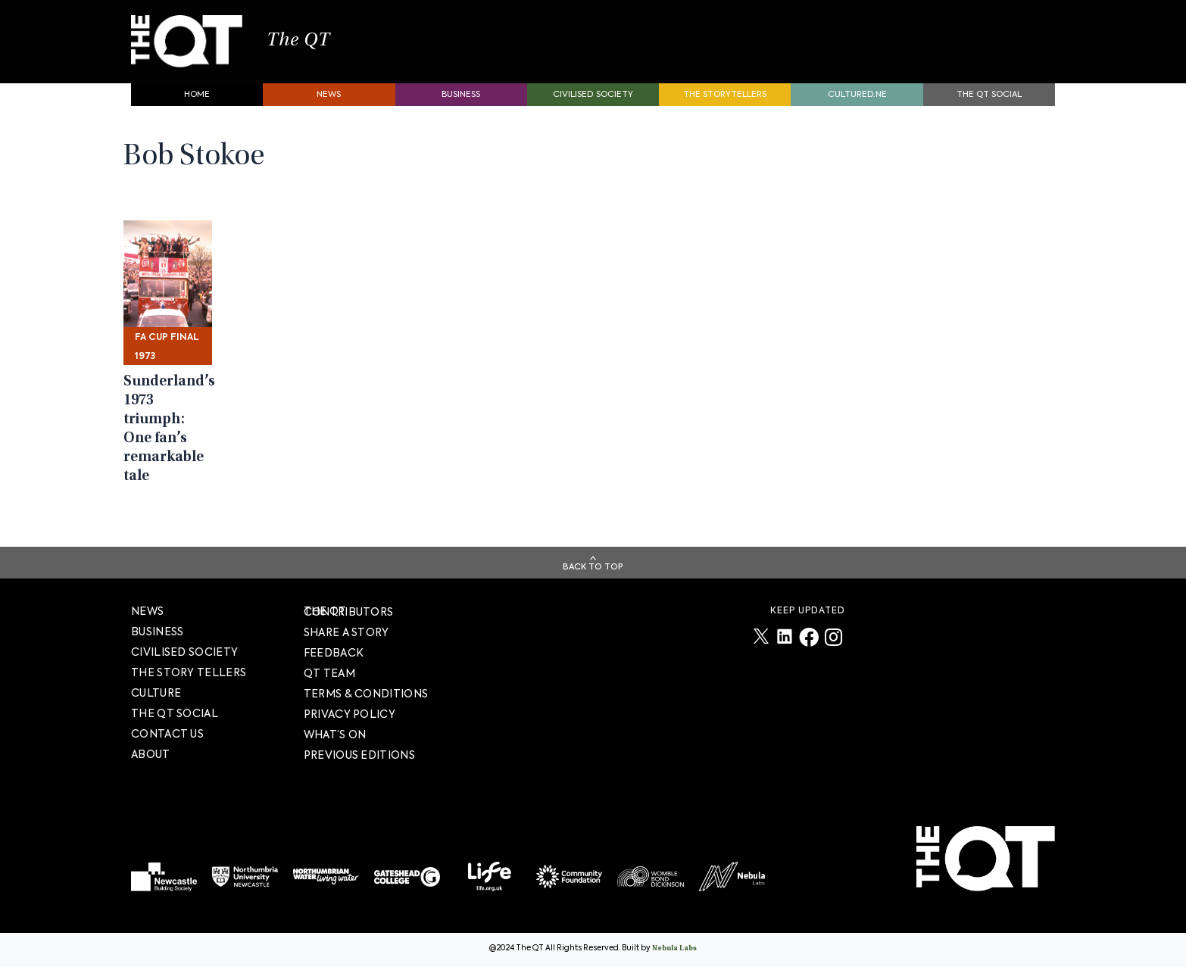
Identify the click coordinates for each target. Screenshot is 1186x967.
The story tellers (188, 672)
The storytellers (724, 102)
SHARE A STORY (346, 632)
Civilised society (593, 102)
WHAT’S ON (335, 734)
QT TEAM (329, 673)
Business (461, 102)
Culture (156, 693)
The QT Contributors (349, 611)
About (150, 754)
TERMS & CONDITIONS (366, 693)
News (329, 102)
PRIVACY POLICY (349, 714)
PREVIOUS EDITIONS (359, 755)
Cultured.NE (857, 102)
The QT (319, 45)
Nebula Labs (674, 949)
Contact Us (167, 734)
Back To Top (593, 566)
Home (197, 102)
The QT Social (989, 102)
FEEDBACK (334, 653)
